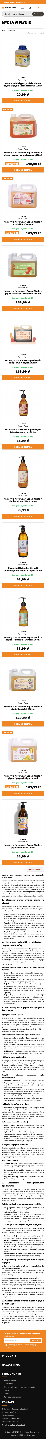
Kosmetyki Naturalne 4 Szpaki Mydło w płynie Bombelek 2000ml (23, 707)
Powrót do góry (35, 870)
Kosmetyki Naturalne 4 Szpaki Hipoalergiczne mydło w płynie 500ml (23, 569)
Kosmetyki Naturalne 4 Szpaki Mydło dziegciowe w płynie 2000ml (23, 361)
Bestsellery (26, 30)
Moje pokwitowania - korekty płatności (19, 1387)
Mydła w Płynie (23, 80)
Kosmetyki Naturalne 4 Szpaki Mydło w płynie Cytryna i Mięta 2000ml (23, 777)
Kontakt (8, 1402)
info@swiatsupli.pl (16, 1425)
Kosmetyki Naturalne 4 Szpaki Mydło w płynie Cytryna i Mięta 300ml (23, 500)
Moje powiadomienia (12, 1397)
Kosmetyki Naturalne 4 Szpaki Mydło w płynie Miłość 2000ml (23, 223)
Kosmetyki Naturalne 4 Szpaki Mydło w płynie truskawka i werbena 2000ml (23, 292)
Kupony (6, 1393)
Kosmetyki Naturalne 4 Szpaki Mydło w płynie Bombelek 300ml (23, 846)
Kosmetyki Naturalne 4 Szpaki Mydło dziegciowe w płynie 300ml (23, 430)
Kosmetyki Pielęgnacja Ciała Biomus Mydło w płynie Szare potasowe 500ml (23, 84)
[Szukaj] (23, 14)
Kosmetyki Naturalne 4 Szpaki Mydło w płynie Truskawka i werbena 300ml (23, 638)
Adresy (6, 1390)
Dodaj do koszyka (23, 100)
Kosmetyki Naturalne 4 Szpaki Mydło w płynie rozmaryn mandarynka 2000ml (23, 153)
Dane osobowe (9, 1380)
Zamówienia (8, 1383)
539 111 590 (14, 1418)
